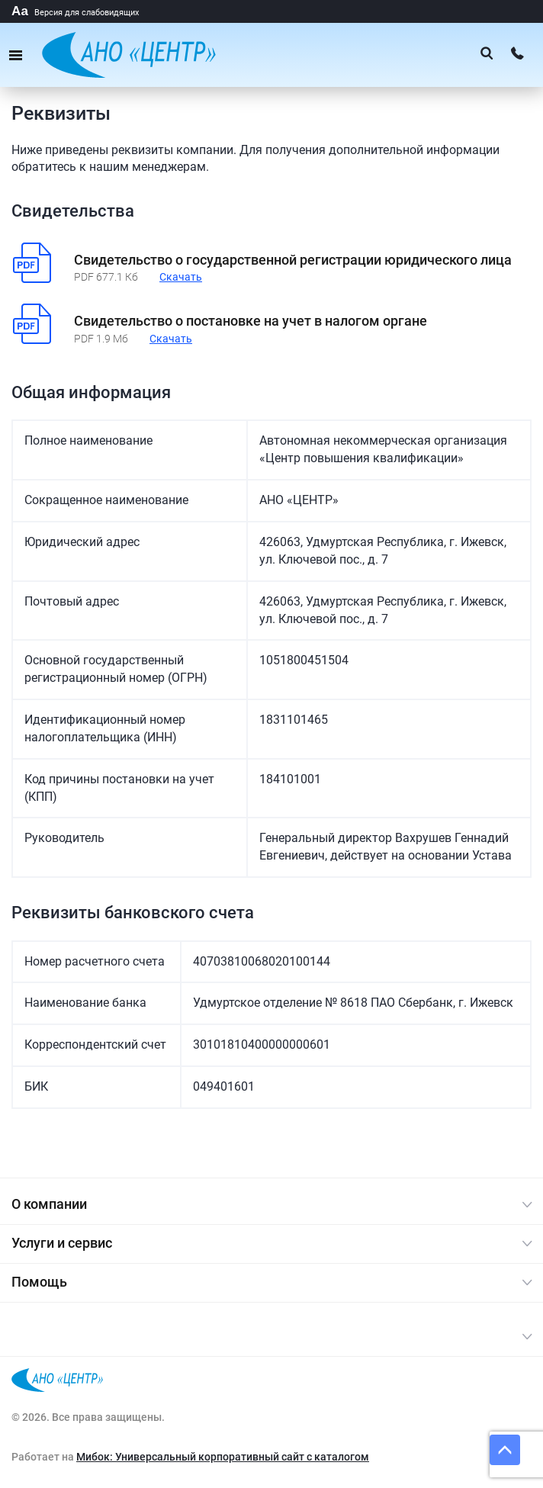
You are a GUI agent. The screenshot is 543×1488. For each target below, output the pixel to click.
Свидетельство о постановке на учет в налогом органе (250, 321)
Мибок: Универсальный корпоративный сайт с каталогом (222, 1457)
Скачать (180, 277)
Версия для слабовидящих (75, 13)
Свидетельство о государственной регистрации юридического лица (293, 260)
